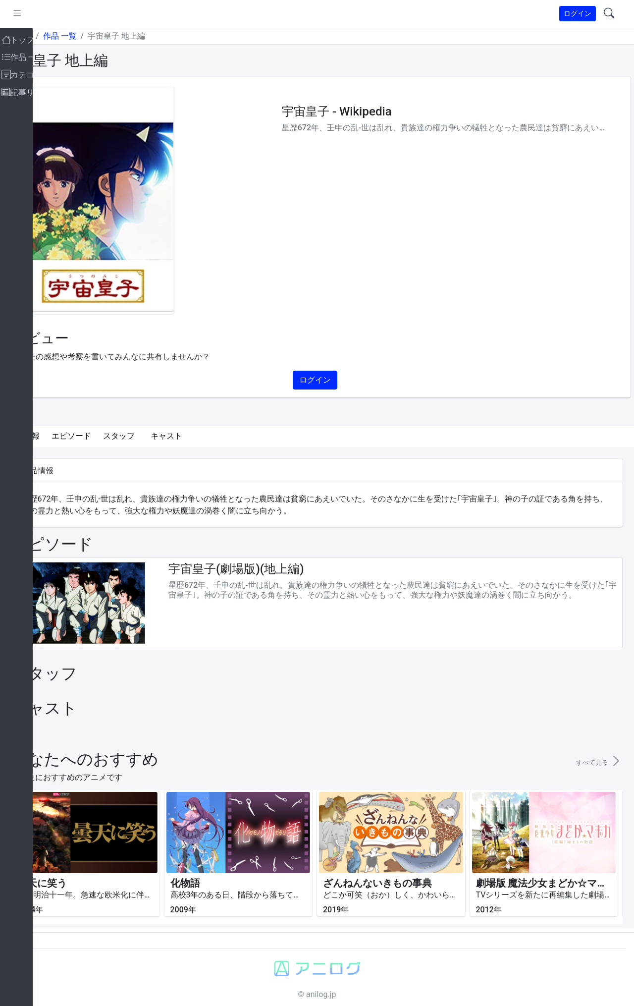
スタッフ (155, 436)
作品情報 (60, 436)
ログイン (577, 13)
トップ (56, 36)
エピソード (108, 436)
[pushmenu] (54, 14)
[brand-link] (18, 14)
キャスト (203, 436)
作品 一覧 (96, 36)
